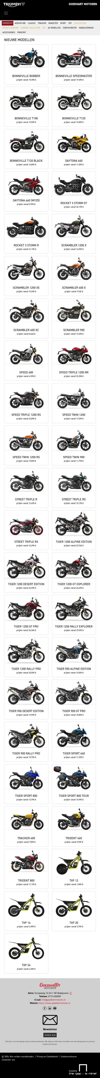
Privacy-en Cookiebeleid (47, 1056)
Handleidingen (86, 27)
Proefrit (21, 32)
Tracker (42, 23)
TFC (44, 27)
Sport (63, 23)
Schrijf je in (50, 1035)
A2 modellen (54, 27)
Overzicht (8, 23)
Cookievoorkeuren (69, 1056)
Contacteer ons (8, 1059)
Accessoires (9, 32)
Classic (32, 23)
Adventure (20, 23)
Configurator (70, 27)
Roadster (53, 23)
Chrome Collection (30, 27)
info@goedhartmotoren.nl (54, 999)
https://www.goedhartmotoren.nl (54, 1003)
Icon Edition (80, 23)
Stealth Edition (10, 27)
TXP (70, 23)
